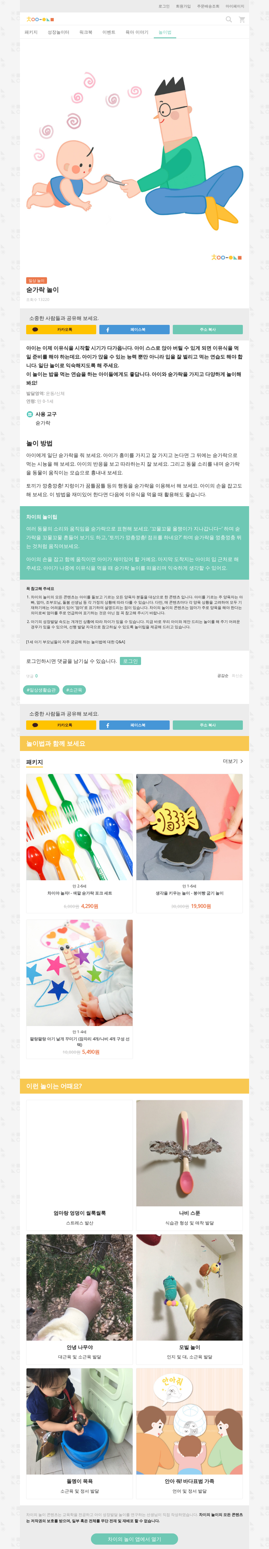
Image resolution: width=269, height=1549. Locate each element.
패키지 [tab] (31, 32)
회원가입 (183, 6)
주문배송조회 (208, 6)
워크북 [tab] (85, 32)
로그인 (164, 6)
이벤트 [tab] (109, 32)
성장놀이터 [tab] (58, 32)
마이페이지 (235, 6)
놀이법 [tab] (165, 32)
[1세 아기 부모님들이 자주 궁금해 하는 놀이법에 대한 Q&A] (75, 641)
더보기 (233, 761)
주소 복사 (208, 329)
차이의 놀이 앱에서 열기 (134, 1539)
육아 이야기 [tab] (137, 32)
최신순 (237, 675)
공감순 (223, 675)
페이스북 (125, 329)
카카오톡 (52, 329)
